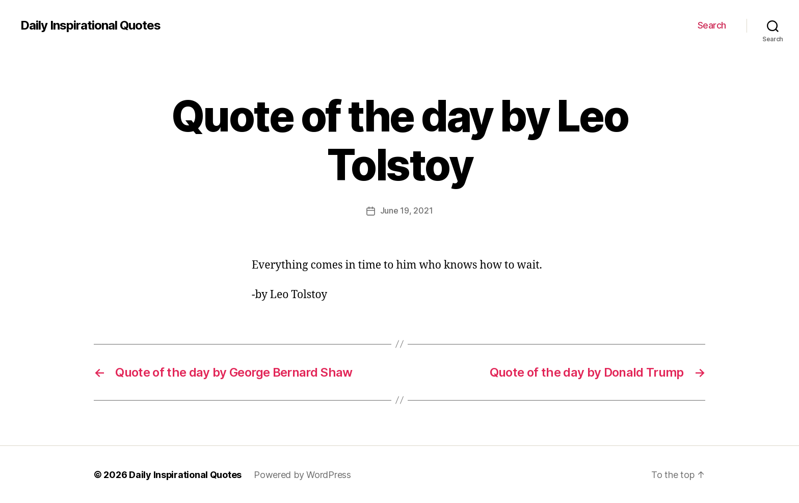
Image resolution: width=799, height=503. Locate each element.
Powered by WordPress (303, 474)
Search (712, 25)
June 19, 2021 (406, 210)
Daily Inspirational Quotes (90, 25)
